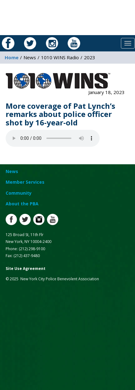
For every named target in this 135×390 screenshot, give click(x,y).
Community (19, 193)
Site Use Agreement (25, 268)
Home (11, 57)
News (12, 171)
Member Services (25, 182)
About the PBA (22, 204)
